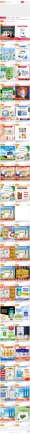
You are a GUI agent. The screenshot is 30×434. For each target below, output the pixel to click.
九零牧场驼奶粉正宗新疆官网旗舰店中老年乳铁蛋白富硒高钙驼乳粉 (7, 41)
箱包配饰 (24, 19)
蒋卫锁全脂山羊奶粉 (4, 341)
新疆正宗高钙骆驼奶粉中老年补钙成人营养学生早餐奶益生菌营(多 (7, 261)
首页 (7, 428)
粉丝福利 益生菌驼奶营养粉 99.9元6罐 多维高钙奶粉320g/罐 (22, 221)
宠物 (14, 21)
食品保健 (21, 19)
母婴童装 (2, 21)
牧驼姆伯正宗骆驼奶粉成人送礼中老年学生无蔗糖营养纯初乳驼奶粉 (7, 362)
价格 (3, 24)
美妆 (5, 19)
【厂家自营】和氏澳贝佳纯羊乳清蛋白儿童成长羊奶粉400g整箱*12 (7, 121)
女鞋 (16, 19)
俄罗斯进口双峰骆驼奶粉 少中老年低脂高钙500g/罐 (21, 161)
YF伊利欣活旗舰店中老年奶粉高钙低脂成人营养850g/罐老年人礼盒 (22, 121)
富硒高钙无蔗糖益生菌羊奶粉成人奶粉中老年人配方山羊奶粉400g (7, 402)
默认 (1, 24)
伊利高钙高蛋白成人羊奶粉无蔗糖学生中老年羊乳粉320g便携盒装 (22, 61)
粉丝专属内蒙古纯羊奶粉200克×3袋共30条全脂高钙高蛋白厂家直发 (22, 402)
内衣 (7, 19)
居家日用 (13, 19)
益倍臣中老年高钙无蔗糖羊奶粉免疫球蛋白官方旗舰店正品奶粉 (22, 201)
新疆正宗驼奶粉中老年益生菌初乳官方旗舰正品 (7, 181)
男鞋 (18, 19)
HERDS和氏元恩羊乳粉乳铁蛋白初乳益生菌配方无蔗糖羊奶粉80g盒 (22, 41)
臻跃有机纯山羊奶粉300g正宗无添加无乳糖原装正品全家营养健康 (22, 422)
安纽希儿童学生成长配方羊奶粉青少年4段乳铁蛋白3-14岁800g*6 (8, 141)
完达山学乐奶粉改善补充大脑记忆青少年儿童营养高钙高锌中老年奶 (22, 302)
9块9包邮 (8, 17)
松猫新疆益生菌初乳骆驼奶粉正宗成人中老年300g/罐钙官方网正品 (22, 141)
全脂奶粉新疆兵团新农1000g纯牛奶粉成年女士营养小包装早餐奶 (8, 101)
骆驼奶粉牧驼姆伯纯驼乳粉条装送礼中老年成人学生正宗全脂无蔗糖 (7, 382)
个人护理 (10, 19)
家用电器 (5, 21)
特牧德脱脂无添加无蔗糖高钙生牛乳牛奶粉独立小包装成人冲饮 (22, 382)
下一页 (19, 428)
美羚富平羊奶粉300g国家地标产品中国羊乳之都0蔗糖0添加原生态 (7, 161)
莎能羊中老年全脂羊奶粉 (19, 321)
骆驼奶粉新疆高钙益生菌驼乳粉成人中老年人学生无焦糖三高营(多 (22, 282)
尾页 (23, 428)
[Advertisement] (15, 10)
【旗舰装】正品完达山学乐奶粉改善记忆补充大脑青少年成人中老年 (7, 322)
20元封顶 (12, 17)
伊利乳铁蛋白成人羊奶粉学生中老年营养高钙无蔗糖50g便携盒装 (7, 61)
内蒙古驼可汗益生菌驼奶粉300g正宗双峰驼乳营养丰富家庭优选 (22, 101)
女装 (1, 19)
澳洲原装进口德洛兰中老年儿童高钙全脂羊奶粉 (22, 81)
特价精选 (17, 17)
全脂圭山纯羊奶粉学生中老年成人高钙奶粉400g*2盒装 (7, 221)
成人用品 (12, 21)
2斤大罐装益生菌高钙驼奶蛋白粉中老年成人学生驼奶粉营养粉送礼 (22, 362)
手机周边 (27, 19)
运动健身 (8, 21)
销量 (5, 24)
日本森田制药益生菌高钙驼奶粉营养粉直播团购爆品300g (22, 342)
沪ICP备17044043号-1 (18, 432)
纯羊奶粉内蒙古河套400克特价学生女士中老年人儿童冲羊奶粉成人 (8, 81)
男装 (3, 19)
